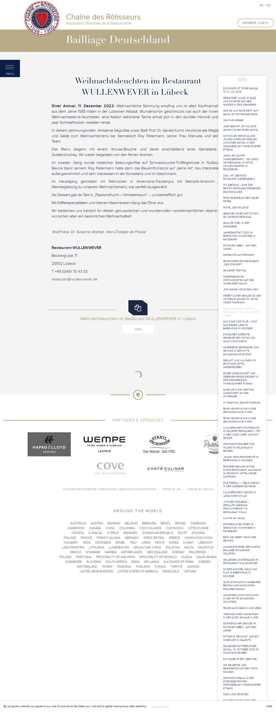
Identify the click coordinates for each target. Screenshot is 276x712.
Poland (66, 557)
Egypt (182, 533)
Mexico (75, 552)
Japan (146, 543)
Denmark (130, 533)
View (138, 329)
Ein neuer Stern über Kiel (240, 659)
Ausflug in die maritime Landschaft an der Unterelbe (238, 393)
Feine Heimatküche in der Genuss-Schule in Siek (239, 410)
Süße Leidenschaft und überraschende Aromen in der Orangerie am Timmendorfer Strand (240, 378)
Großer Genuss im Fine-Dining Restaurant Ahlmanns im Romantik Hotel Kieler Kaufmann (242, 471)
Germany (132, 538)
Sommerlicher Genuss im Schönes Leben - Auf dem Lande (239, 627)
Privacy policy (160, 706)
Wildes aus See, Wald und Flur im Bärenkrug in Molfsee (240, 573)
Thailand (143, 567)
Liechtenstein (73, 547)
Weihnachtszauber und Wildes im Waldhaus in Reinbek (238, 447)
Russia (186, 557)
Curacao (95, 533)
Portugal (84, 557)
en (268, 5)
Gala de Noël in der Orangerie (236, 225)
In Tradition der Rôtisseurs (241, 402)
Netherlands (131, 552)
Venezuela (170, 571)
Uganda (193, 567)
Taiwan (107, 567)
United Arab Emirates (96, 571)
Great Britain (154, 538)
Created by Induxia (200, 489)
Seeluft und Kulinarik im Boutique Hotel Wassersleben (239, 364)
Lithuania (96, 547)
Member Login (256, 23)
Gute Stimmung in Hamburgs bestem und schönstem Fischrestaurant (242, 586)
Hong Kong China (198, 538)
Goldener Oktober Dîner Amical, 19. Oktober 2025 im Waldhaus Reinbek (240, 650)
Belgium (131, 523)
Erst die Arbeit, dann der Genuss (239, 539)
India (86, 543)
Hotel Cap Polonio (236, 207)
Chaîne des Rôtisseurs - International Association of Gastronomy (111, 489)
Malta (188, 547)
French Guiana (108, 538)
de (261, 5)
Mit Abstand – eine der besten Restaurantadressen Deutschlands (242, 188)
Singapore (73, 562)
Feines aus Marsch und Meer (242, 608)
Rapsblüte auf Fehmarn (238, 255)
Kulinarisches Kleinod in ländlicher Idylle (239, 494)
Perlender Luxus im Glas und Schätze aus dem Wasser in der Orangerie (239, 101)
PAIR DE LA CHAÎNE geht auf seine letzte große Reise (240, 112)
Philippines (197, 552)
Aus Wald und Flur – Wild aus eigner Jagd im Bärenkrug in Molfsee (240, 325)
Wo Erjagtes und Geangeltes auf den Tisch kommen (240, 669)
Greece (174, 538)
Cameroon (75, 528)
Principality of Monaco (158, 557)
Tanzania (124, 567)
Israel (120, 543)
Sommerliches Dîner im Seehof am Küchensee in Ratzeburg (239, 528)
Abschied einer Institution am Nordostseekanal (240, 215)
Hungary (71, 543)
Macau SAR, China (147, 547)
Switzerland (87, 567)
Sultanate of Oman (178, 562)
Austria (97, 523)
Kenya (159, 543)
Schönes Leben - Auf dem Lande (239, 247)
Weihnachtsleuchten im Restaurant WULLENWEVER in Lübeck (242, 312)
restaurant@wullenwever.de (74, 279)
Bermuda (149, 523)
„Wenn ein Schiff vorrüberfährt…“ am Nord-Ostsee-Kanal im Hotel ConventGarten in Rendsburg (241, 162)
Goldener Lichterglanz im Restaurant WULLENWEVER (240, 561)
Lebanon (205, 543)
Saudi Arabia (206, 557)
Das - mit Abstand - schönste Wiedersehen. (239, 177)
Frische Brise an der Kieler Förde (241, 200)
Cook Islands (150, 528)
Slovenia (93, 562)
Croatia (78, 533)
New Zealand (157, 552)
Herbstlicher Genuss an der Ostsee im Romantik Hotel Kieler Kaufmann (242, 299)
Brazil (166, 523)
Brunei (180, 523)
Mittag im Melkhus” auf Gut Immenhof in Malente (241, 638)
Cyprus (113, 533)
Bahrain (114, 523)
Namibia (111, 552)
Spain (135, 562)
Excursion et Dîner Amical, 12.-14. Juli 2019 (241, 90)
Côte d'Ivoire (198, 528)
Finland (70, 538)
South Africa (116, 562)
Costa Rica (174, 528)
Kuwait (188, 543)
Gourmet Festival (234, 270)
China (110, 528)
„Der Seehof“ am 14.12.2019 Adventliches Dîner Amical (240, 128)
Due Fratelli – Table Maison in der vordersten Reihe (241, 485)
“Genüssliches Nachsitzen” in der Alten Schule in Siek (241, 616)
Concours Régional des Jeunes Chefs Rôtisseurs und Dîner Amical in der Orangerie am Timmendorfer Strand (242, 143)
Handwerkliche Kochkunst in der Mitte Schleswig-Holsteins (241, 599)
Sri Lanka (151, 562)
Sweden (204, 562)
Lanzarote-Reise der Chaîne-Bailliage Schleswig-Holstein (242, 550)
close (269, 706)
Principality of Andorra (115, 557)
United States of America (138, 571)
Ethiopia (198, 533)
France (86, 538)
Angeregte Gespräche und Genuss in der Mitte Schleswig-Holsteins (241, 351)
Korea (174, 543)
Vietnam (190, 571)
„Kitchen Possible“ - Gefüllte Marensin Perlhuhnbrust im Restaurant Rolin (236, 507)
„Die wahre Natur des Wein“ (241, 289)
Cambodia (198, 523)
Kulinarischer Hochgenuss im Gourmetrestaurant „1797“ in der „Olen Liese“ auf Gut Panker (242, 433)
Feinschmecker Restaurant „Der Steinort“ (241, 263)
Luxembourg (119, 547)
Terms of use (172, 489)
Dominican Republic (158, 533)
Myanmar (93, 552)
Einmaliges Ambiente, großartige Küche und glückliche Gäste (239, 338)
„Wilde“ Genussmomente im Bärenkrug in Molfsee (240, 459)
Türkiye (176, 567)
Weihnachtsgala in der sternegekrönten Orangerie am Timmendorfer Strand (242, 683)
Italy (133, 543)
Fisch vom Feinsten (235, 694)
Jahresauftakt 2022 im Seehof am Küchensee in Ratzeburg (239, 236)
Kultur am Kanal (234, 518)
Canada (95, 528)
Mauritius (206, 547)
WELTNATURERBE (233, 120)
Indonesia (103, 543)
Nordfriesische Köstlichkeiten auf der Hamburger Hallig (238, 280)
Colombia (127, 528)
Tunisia (160, 567)
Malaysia (173, 547)
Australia (78, 523)
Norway (178, 552)
